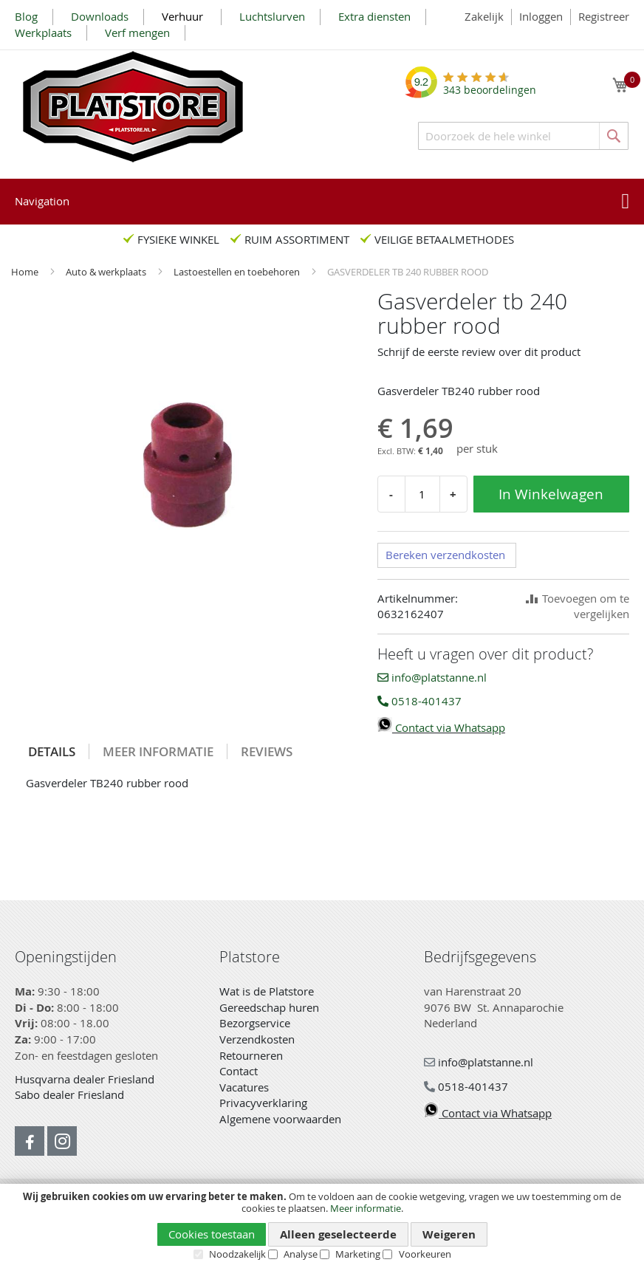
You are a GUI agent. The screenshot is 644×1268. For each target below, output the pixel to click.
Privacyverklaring (263, 1102)
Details (51, 751)
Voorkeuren (425, 1254)
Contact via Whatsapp (441, 727)
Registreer (603, 16)
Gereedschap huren (269, 1007)
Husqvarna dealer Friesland (84, 1079)
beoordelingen (489, 84)
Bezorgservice (254, 1022)
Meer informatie (365, 1208)
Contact (238, 1070)
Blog (26, 16)
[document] (322, 1225)
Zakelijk (484, 16)
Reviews (266, 751)
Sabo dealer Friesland (69, 1094)
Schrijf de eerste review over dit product (478, 351)
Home (26, 271)
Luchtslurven (272, 16)
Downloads (100, 16)
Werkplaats (43, 32)
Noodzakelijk (237, 1254)
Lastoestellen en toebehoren (238, 271)
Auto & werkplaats (107, 271)
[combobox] (523, 136)
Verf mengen (137, 32)
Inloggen (541, 16)
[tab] (52, 751)
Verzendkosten (257, 1039)
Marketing (357, 1254)
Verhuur (184, 16)
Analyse (301, 1254)
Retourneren (251, 1055)
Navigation (42, 200)
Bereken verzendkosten (445, 554)
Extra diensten (374, 16)
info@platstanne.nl (432, 677)
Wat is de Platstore (266, 991)
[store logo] (133, 106)
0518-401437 (419, 700)
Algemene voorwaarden (280, 1118)
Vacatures (244, 1087)
